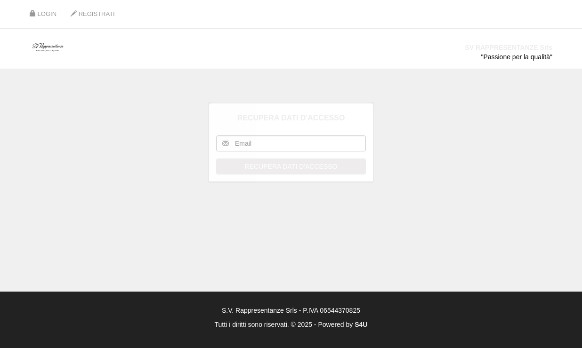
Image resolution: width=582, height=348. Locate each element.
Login (43, 13)
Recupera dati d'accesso (291, 166)
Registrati (93, 13)
